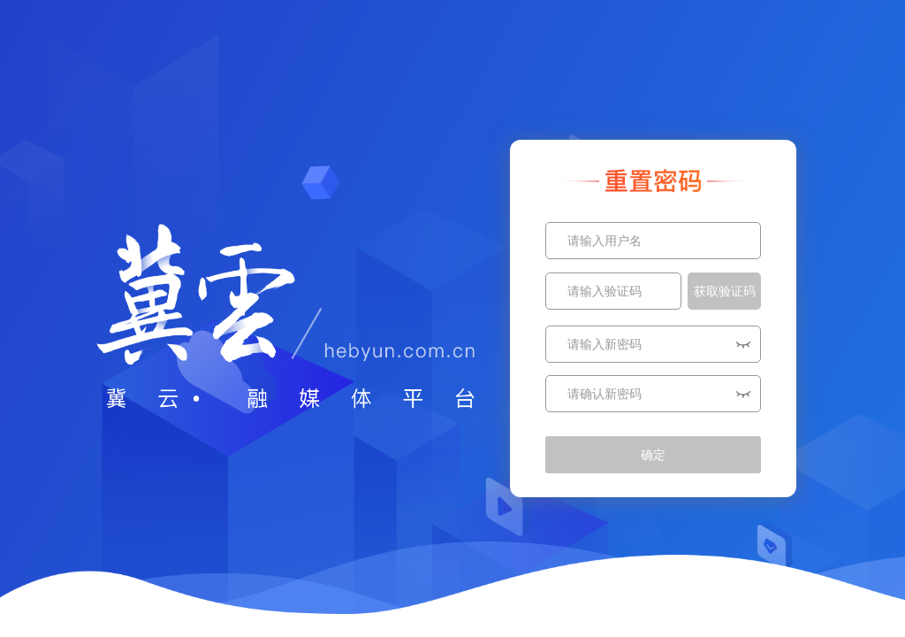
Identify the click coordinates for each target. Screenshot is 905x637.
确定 (653, 455)
